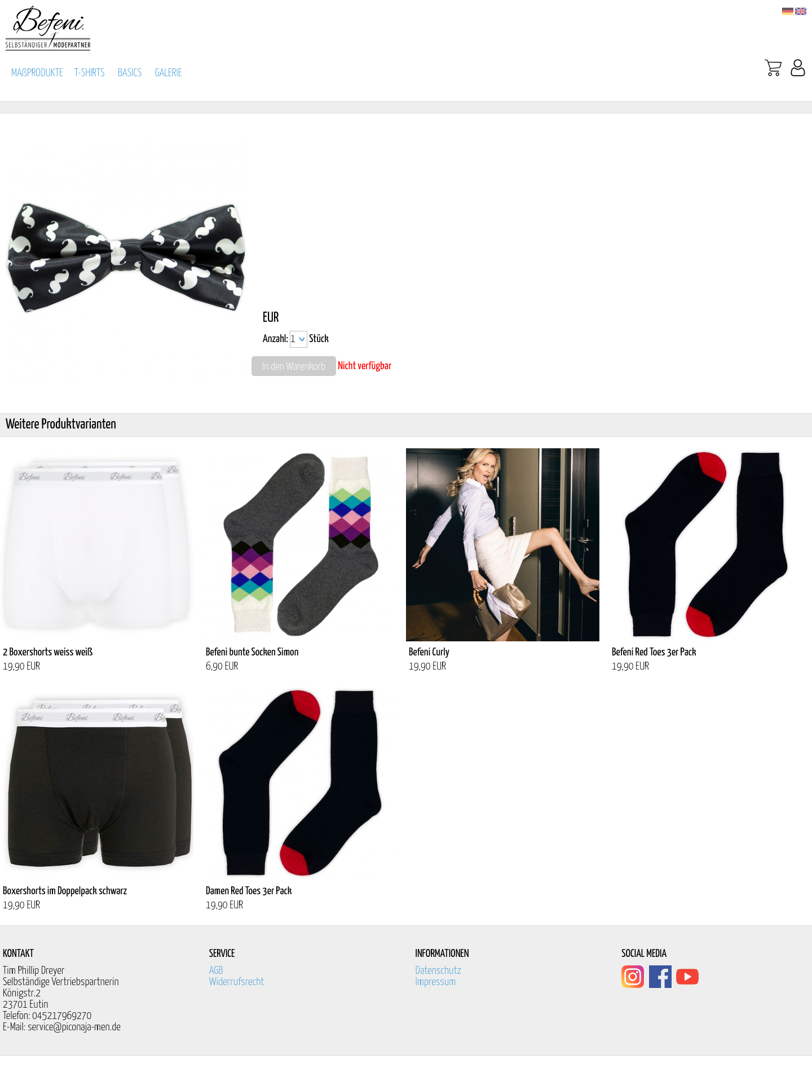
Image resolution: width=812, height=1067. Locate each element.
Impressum (436, 982)
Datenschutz (439, 970)
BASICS (130, 73)
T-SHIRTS (89, 73)
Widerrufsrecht (236, 982)
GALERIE (168, 73)
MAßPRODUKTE (37, 73)
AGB (216, 970)
